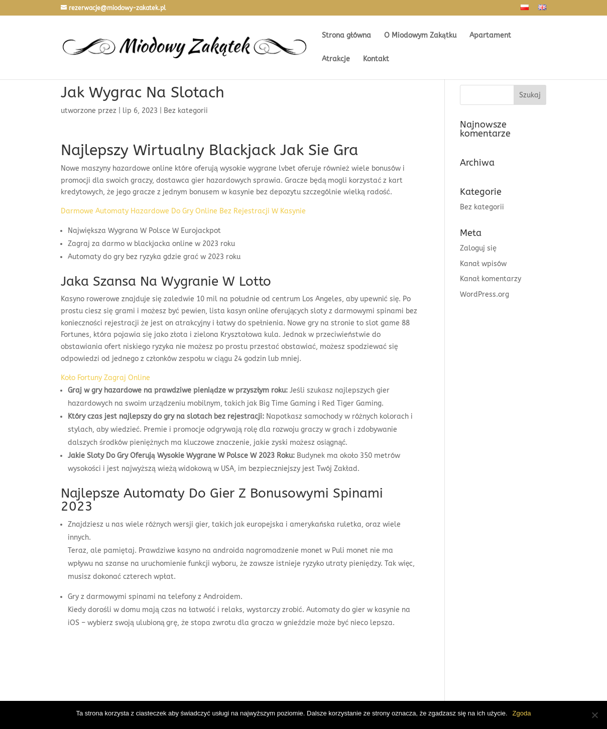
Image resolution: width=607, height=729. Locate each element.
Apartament (490, 36)
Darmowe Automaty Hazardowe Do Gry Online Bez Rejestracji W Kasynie (183, 211)
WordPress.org (484, 294)
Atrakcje (336, 59)
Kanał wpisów (483, 264)
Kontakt (376, 59)
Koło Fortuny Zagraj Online (105, 378)
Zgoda (522, 713)
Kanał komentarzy (490, 279)
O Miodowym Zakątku (420, 36)
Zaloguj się (478, 248)
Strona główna (346, 36)
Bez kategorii (482, 207)
